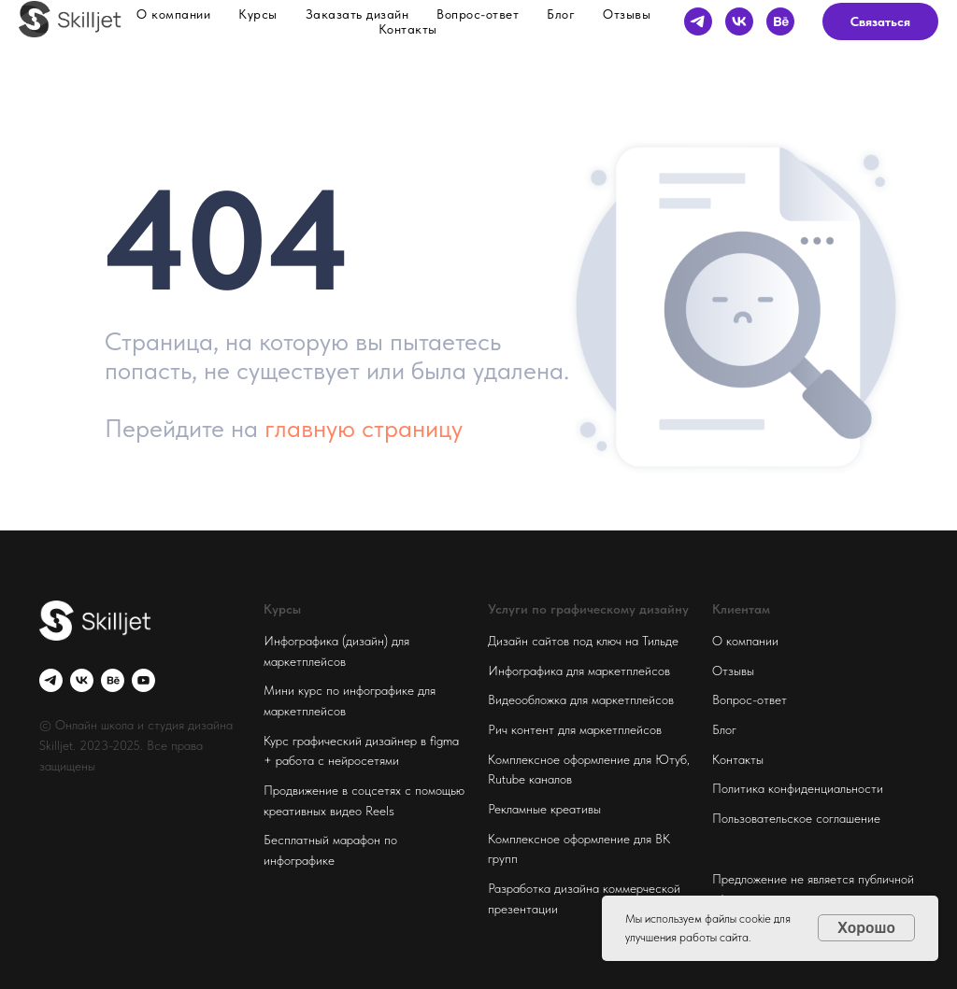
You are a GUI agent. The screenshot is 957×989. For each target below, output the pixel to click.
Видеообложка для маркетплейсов (581, 699)
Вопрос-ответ (477, 14)
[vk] (739, 21)
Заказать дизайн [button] (357, 14)
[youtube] (143, 680)
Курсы (282, 608)
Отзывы (626, 14)
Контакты (408, 28)
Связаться (880, 21)
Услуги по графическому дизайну (588, 608)
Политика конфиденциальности (797, 788)
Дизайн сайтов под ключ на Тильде (583, 640)
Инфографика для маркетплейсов (579, 670)
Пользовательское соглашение (796, 818)
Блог (561, 14)
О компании (173, 14)
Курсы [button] (258, 14)
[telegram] (698, 21)
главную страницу (363, 428)
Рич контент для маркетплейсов (575, 729)
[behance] (780, 21)
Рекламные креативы (544, 808)
